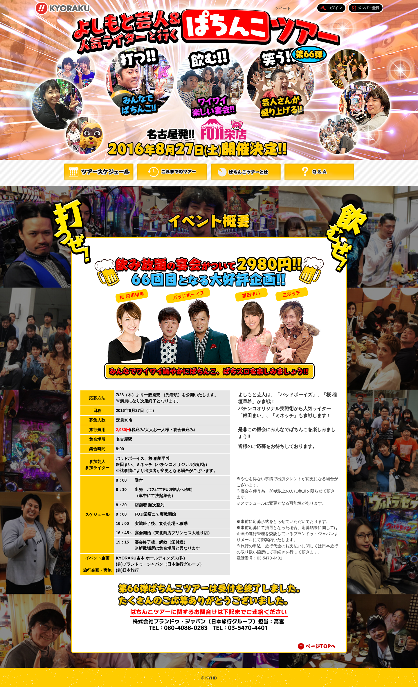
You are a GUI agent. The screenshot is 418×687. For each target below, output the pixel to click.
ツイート (283, 8)
